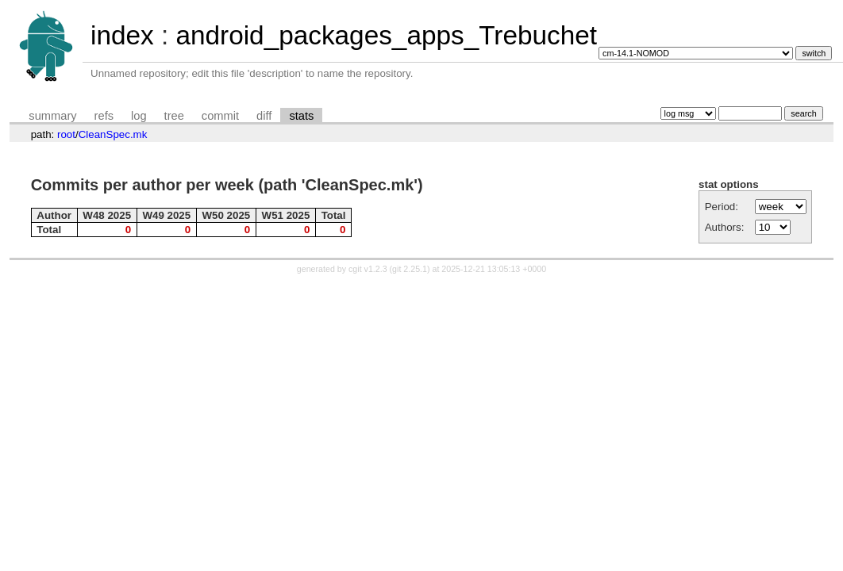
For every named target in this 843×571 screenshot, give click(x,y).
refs (104, 115)
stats (301, 115)
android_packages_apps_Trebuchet (386, 35)
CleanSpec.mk (113, 134)
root (66, 134)
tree (174, 115)
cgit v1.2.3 (367, 269)
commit (220, 115)
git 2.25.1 (409, 269)
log (139, 115)
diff (263, 115)
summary (52, 115)
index (122, 35)
